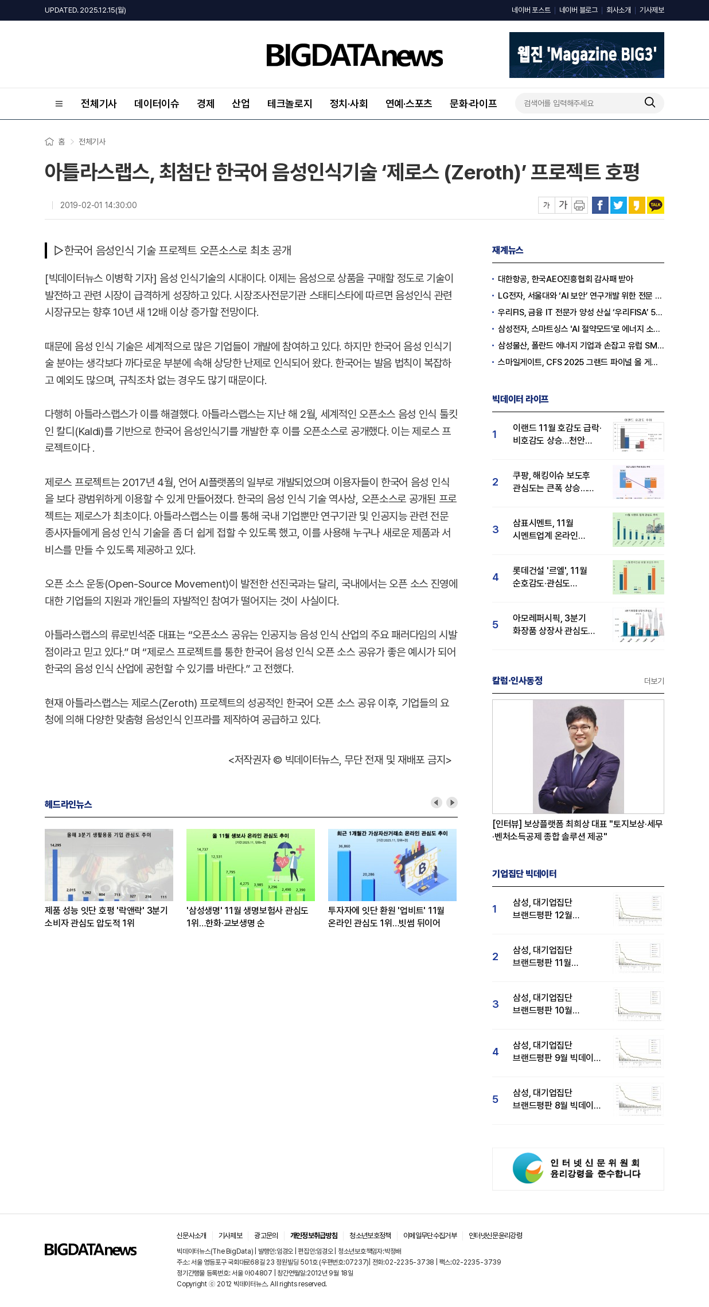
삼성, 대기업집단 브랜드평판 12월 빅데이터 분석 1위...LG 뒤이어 (554, 909)
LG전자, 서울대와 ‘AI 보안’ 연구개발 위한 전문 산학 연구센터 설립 (581, 296)
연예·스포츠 (409, 103)
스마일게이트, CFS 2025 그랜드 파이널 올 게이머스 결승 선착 (581, 362)
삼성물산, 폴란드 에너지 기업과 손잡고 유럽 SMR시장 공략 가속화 (581, 346)
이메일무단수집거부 (430, 1235)
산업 (241, 103)
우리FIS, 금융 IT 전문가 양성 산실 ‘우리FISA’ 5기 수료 (581, 312)
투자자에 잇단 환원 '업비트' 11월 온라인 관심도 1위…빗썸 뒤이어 (386, 917)
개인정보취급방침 (314, 1235)
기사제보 (652, 10)
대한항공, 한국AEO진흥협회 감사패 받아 (565, 279)
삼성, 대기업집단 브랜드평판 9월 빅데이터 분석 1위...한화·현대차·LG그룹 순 (557, 1052)
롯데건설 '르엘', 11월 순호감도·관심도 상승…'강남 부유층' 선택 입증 (556, 577)
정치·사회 (349, 103)
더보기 (654, 681)
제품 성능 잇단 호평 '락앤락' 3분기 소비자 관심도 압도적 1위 (106, 917)
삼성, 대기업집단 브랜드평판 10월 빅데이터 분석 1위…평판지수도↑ (548, 1004)
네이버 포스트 (531, 10)
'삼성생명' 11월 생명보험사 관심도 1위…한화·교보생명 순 (247, 917)
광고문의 (266, 1235)
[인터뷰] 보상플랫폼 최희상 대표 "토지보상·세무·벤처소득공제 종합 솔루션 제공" (577, 830)
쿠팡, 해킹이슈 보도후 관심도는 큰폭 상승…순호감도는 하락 (551, 482)
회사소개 (618, 10)
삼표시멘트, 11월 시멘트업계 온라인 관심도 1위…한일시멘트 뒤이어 (555, 530)
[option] (115, 879)
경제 (206, 103)
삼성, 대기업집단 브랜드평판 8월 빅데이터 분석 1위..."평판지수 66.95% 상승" (557, 1099)
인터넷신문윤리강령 (495, 1235)
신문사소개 (192, 1235)
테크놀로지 (290, 103)
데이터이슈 (157, 103)
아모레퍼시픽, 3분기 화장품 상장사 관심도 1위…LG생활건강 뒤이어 (557, 625)
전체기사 (99, 103)
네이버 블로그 (578, 10)
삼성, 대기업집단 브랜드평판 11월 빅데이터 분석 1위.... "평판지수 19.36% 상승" (549, 957)
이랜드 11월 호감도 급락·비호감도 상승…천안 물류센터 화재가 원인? (557, 434)
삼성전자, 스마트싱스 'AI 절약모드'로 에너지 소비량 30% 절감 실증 (581, 329)
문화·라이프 (473, 103)
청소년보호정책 (370, 1235)
